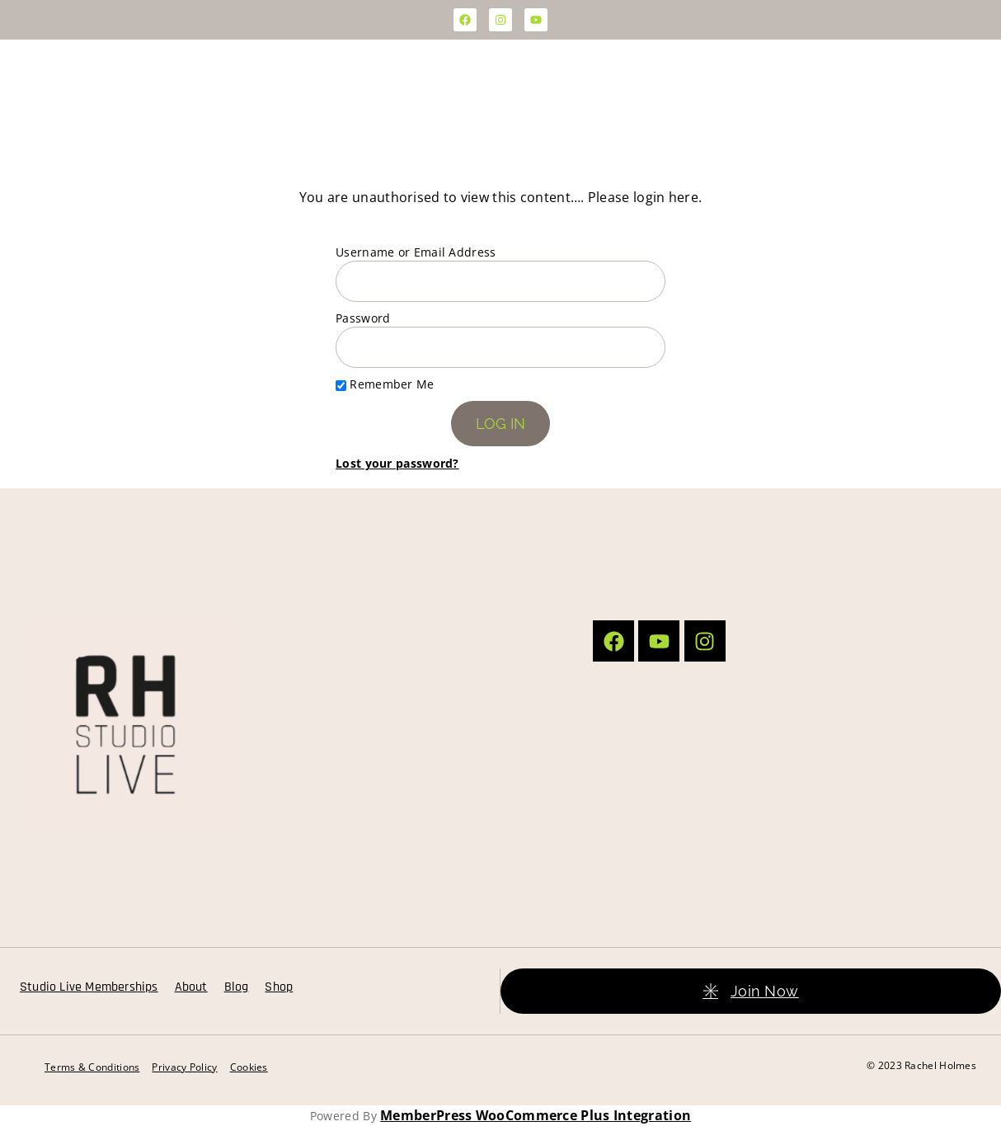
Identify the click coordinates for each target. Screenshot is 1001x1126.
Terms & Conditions (92, 1067)
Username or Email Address (416, 252)
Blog (236, 987)
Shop (279, 987)
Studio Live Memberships (89, 987)
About (191, 987)
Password (363, 318)
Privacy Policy (184, 1067)
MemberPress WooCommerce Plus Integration (535, 1115)
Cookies (249, 1067)
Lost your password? (397, 463)
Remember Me (385, 384)
